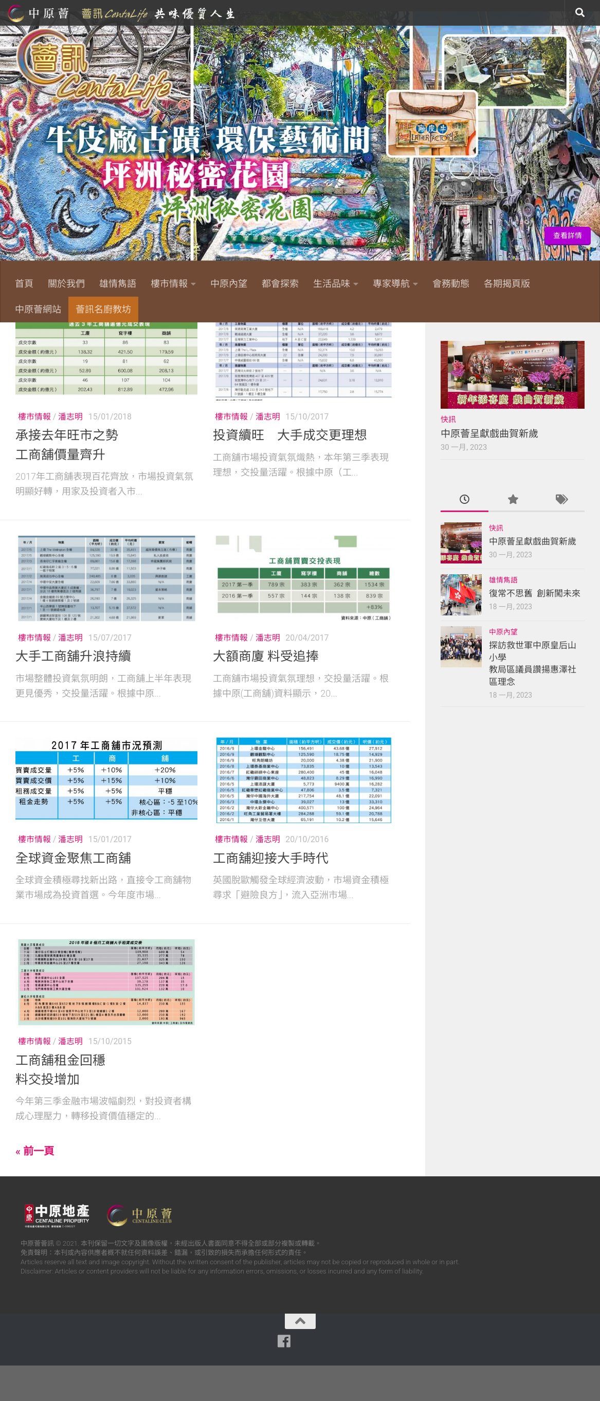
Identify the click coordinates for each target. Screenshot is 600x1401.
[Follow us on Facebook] (475, 337)
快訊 (448, 455)
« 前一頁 (34, 1187)
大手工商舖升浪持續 (73, 692)
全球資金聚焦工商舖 (73, 894)
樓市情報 (169, 283)
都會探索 (280, 283)
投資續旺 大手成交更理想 (290, 471)
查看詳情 (567, 235)
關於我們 (66, 283)
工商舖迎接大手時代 (271, 894)
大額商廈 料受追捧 (266, 692)
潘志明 (70, 453)
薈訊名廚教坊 (103, 309)
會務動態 (450, 283)
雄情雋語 (117, 283)
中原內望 (228, 283)
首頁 (24, 283)
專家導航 (391, 283)
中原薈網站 (122, 13)
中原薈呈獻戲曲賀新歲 (489, 470)
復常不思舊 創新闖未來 (534, 629)
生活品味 (331, 283)
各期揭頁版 (507, 283)
